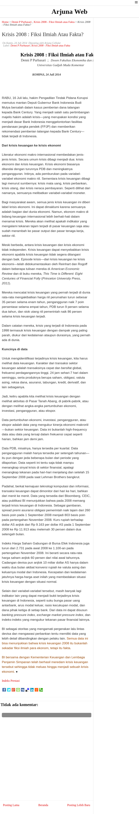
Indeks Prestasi (11, 680)
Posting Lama (11, 805)
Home (5, 21)
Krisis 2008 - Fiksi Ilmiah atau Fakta (54, 21)
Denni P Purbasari (22, 21)
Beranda (43, 805)
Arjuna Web (70, 11)
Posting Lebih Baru (78, 805)
